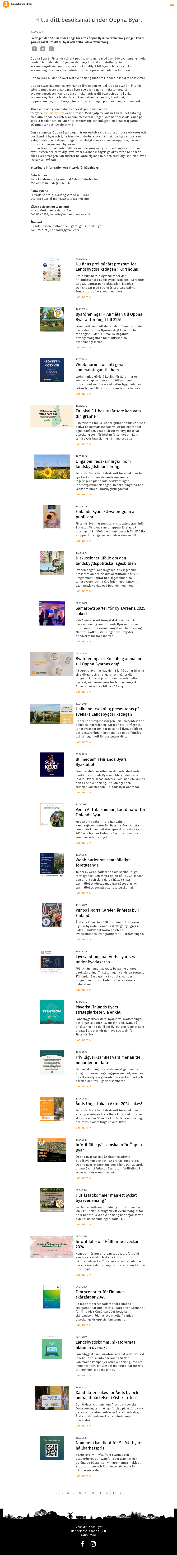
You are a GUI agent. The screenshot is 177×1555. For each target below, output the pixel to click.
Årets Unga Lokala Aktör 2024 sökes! (109, 1103)
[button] (171, 4)
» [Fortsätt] (121, 1493)
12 (106, 1493)
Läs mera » (83, 297)
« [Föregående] (56, 1493)
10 (92, 1493)
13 (114, 1493)
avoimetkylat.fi (54, 113)
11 (99, 1493)
